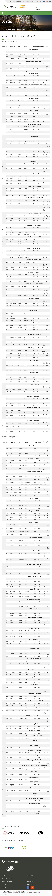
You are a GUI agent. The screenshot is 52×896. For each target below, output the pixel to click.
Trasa (19, 28)
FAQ (28, 878)
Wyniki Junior (26, 29)
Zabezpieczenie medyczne (8, 884)
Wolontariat (30, 875)
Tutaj (3, 892)
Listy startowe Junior (9, 29)
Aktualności (6, 28)
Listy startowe (38, 28)
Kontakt (34, 29)
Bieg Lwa (39, 1)
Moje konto (30, 881)
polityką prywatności (6, 894)
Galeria (14, 28)
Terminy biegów (27, 28)
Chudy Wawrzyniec (29, 1)
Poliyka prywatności (7, 881)
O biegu (3, 875)
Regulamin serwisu (7, 878)
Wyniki (19, 29)
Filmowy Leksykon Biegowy (15, 1)
